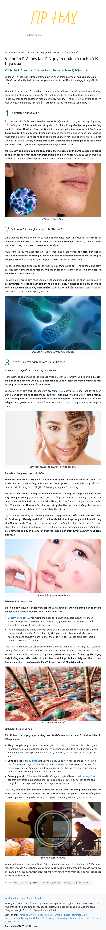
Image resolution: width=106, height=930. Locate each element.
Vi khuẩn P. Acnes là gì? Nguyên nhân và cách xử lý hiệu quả (37, 882)
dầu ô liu (59, 764)
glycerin (47, 526)
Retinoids (13, 629)
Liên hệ (39, 897)
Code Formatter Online (50, 914)
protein (78, 776)
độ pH (31, 487)
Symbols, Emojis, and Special (84, 918)
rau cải (21, 752)
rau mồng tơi (72, 752)
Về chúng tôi (11, 897)
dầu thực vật (34, 760)
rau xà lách (47, 752)
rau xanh (33, 745)
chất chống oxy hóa (65, 745)
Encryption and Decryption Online (22, 918)
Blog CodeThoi (12, 921)
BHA (82, 394)
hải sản (33, 776)
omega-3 (87, 776)
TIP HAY (9, 52)
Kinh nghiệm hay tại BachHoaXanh (77, 882)
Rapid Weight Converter (54, 918)
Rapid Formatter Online (76, 914)
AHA (53, 394)
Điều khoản (27, 897)
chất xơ (82, 745)
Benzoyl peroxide (17, 617)
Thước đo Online (27, 914)
